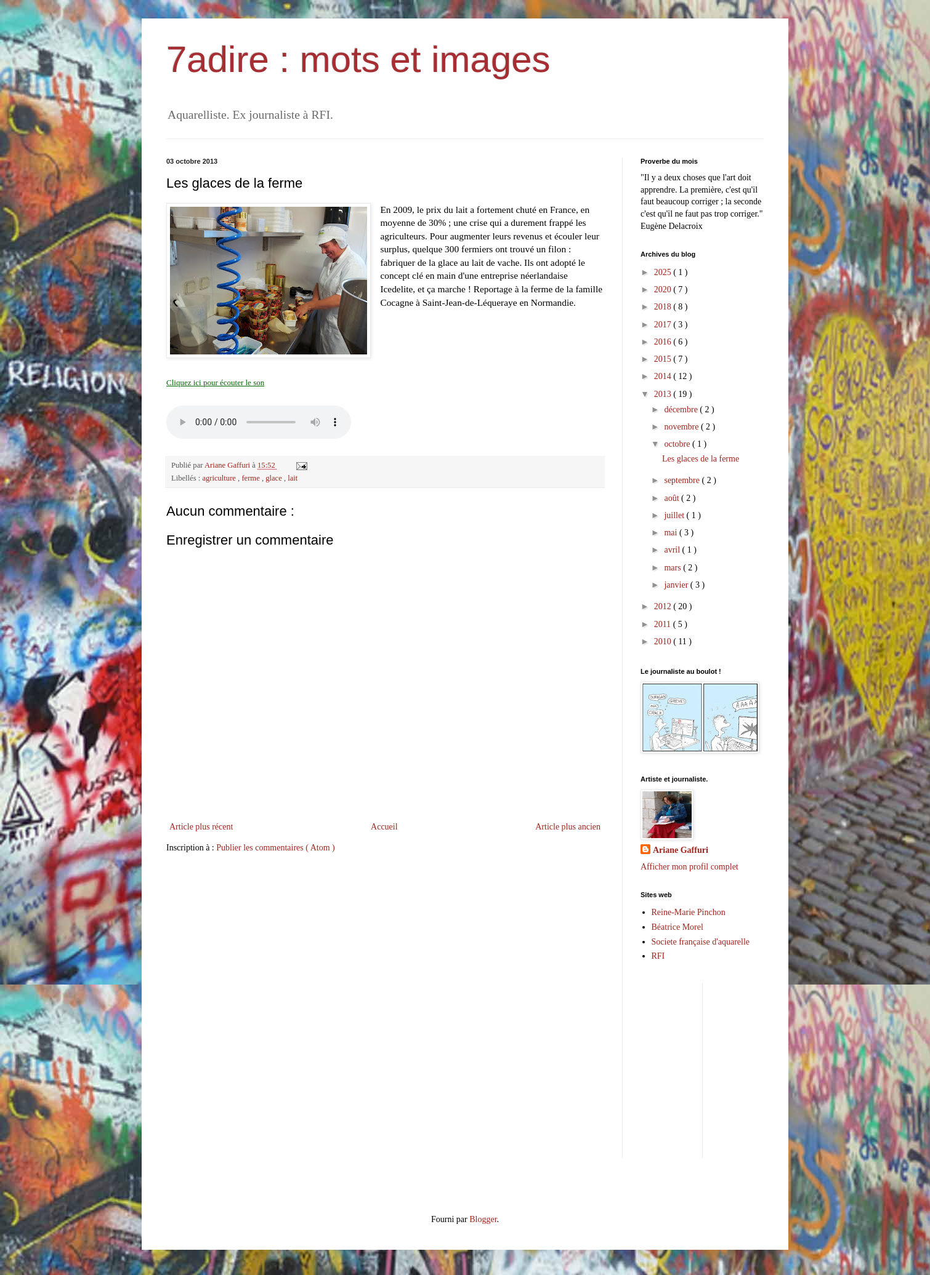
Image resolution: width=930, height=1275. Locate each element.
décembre (682, 409)
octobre (678, 444)
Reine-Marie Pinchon (689, 912)
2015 (664, 359)
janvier (677, 585)
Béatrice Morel (677, 927)
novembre (682, 426)
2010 (664, 641)
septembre (683, 480)
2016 (664, 341)
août (672, 498)
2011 (663, 624)
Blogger (482, 1219)
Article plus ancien (567, 826)
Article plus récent (201, 826)
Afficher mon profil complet (689, 866)
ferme (251, 478)
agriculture (220, 478)
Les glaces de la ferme (700, 458)
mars (673, 567)
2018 (664, 306)
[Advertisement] (815, 1069)
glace (274, 478)
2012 (664, 606)
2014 (664, 376)
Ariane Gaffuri (680, 850)
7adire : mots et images (358, 59)
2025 (664, 272)
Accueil (384, 826)
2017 (664, 324)
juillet (675, 515)
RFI (658, 956)
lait (292, 478)
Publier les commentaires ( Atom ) (275, 847)
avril (673, 549)
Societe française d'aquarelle (701, 941)
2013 (664, 394)
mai (671, 532)
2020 (664, 289)
